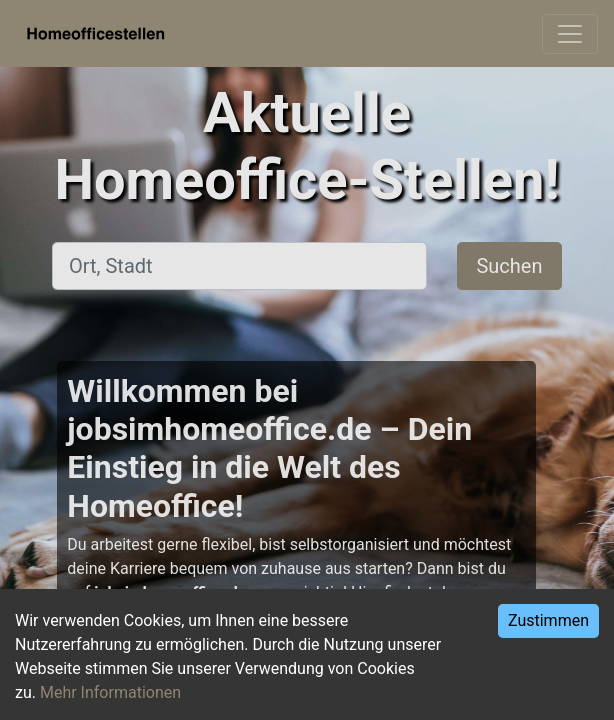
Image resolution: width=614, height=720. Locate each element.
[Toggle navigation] (570, 34)
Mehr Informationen (110, 692)
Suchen (509, 266)
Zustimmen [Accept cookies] (548, 620)
